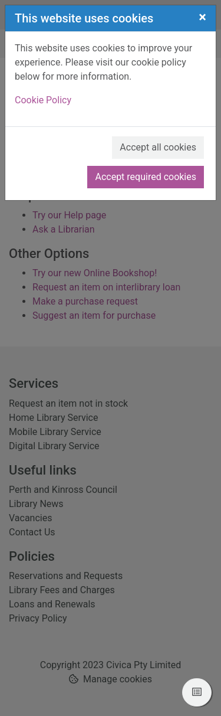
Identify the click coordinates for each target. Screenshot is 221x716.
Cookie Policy (43, 100)
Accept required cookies (145, 176)
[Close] (202, 17)
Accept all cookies (158, 147)
